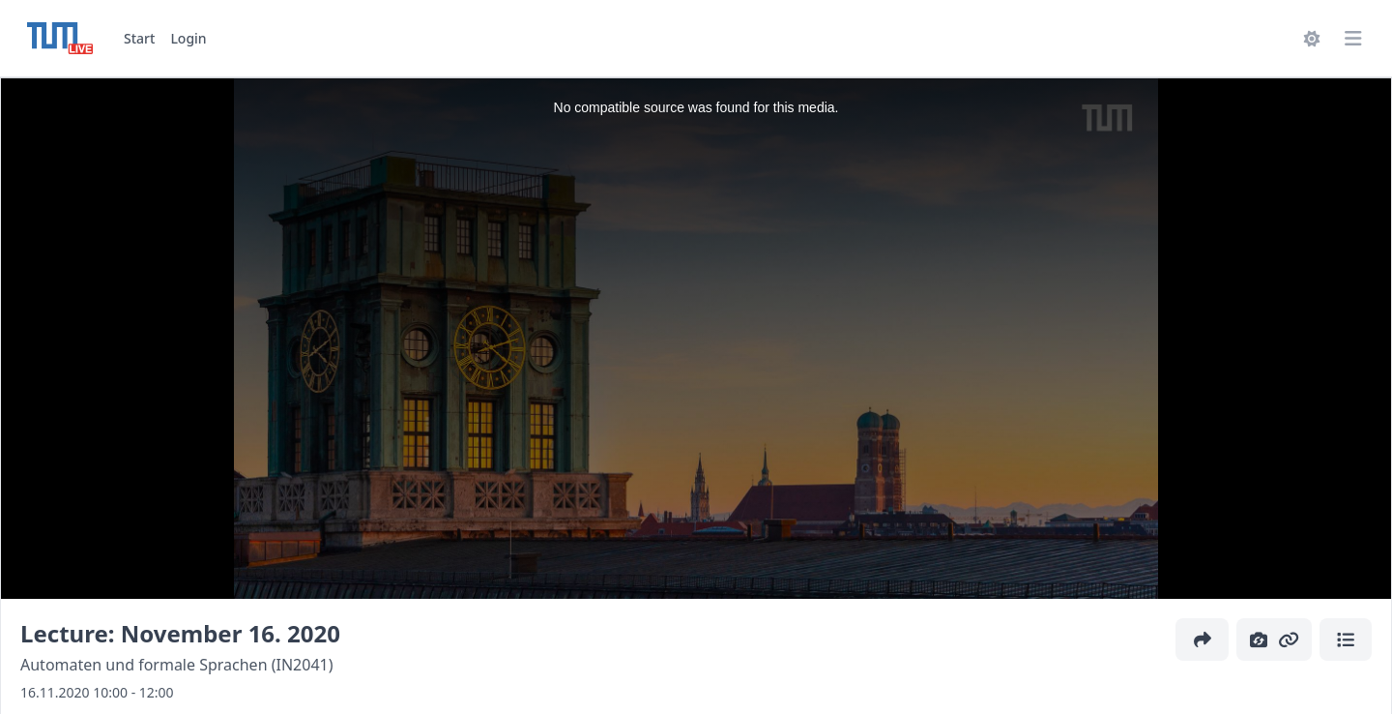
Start (139, 38)
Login (188, 38)
